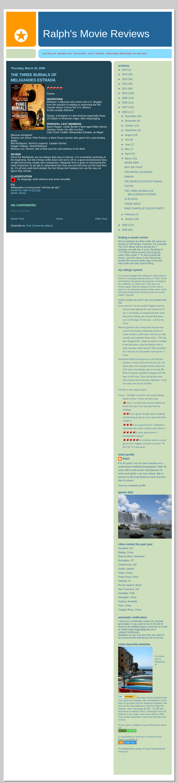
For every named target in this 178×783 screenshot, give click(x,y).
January (129, 219)
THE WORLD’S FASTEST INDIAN (143, 181)
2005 (125, 225)
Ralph (126, 458)
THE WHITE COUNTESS (138, 172)
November (131, 120)
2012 (125, 83)
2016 (125, 69)
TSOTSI (128, 186)
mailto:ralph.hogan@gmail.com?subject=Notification (137, 631)
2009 (125, 98)
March (129, 158)
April (128, 153)
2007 (125, 107)
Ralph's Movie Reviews (96, 34)
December (131, 116)
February (130, 214)
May (127, 149)
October (129, 125)
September (131, 130)
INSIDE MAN (131, 162)
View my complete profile (132, 485)
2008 (125, 102)
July (127, 139)
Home (59, 218)
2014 (125, 74)
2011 (125, 88)
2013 (125, 79)
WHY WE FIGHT (133, 167)
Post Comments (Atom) (39, 225)
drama (22, 193)
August (129, 135)
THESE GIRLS (132, 203)
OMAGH (129, 176)
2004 (125, 229)
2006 (125, 112)
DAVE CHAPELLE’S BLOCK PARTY (144, 208)
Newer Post (17, 218)
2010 (125, 93)
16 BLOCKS (131, 199)
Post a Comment (20, 210)
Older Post (101, 218)
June (128, 144)
